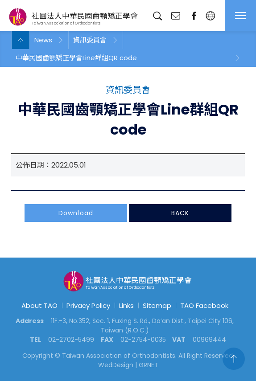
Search (157, 16)
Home (20, 40)
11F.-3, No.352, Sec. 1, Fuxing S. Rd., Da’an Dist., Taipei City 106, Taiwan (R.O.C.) (142, 325)
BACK (180, 213)
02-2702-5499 (71, 339)
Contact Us (175, 16)
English (210, 16)
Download (75, 213)
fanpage (194, 16)
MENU (240, 15)
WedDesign (115, 365)
